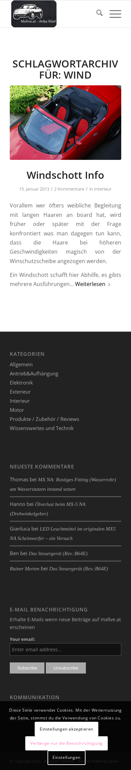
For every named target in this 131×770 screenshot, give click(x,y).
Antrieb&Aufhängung (34, 373)
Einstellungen (66, 757)
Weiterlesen (93, 284)
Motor (17, 409)
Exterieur (20, 391)
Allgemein (21, 364)
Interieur (102, 189)
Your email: (22, 639)
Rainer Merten (24, 568)
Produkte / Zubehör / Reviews (44, 419)
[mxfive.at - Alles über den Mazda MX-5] (54, 13)
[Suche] (96, 13)
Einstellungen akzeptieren (66, 729)
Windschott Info (65, 175)
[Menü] (112, 13)
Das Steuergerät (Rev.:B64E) (58, 553)
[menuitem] (96, 13)
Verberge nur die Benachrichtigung (66, 743)
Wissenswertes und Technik (42, 428)
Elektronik (21, 382)
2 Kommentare (69, 189)
